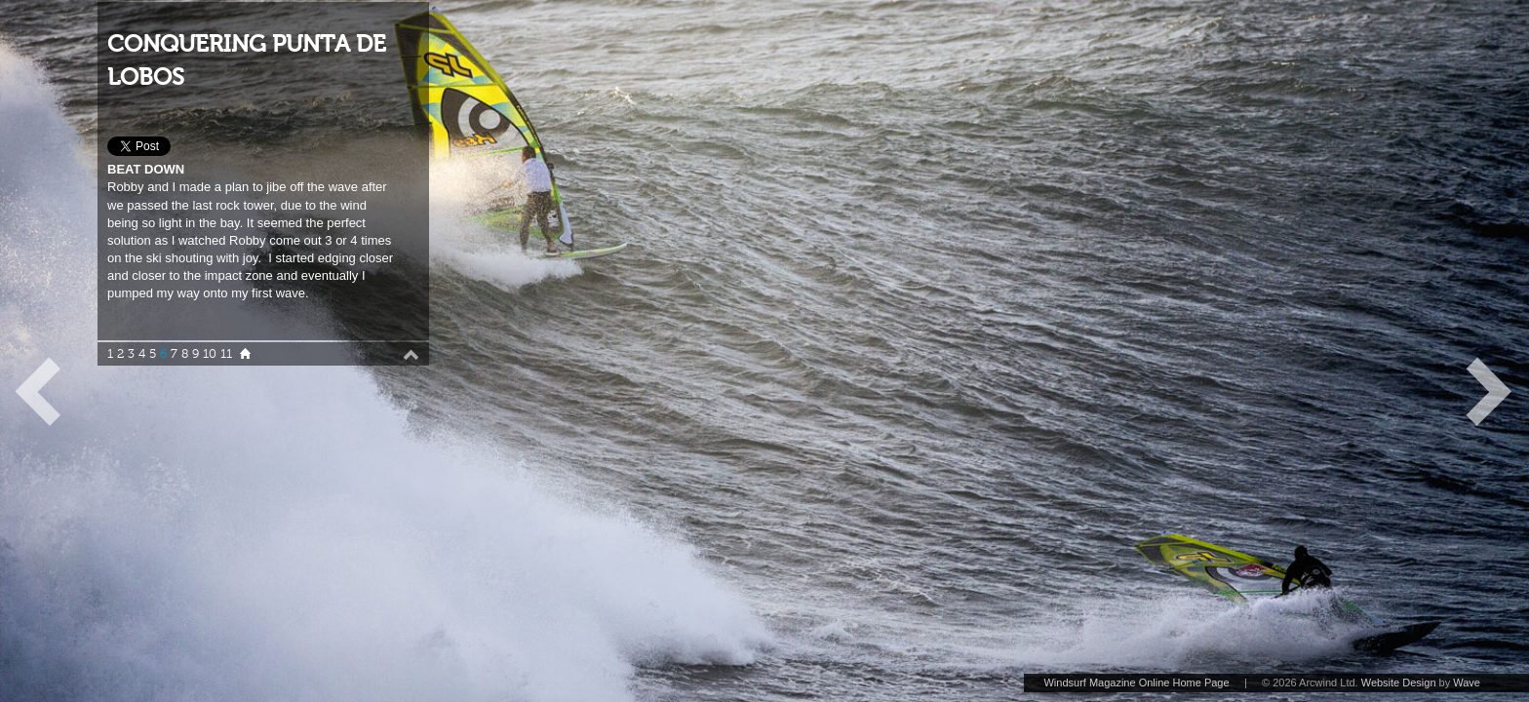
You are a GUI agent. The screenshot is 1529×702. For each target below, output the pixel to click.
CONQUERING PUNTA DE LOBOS (246, 61)
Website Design (1398, 682)
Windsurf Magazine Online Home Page (1136, 682)
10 (209, 354)
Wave (1466, 682)
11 (226, 354)
